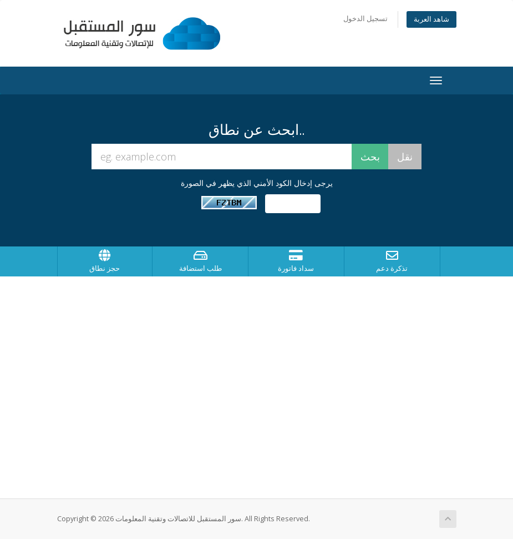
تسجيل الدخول (365, 18)
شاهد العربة (431, 19)
